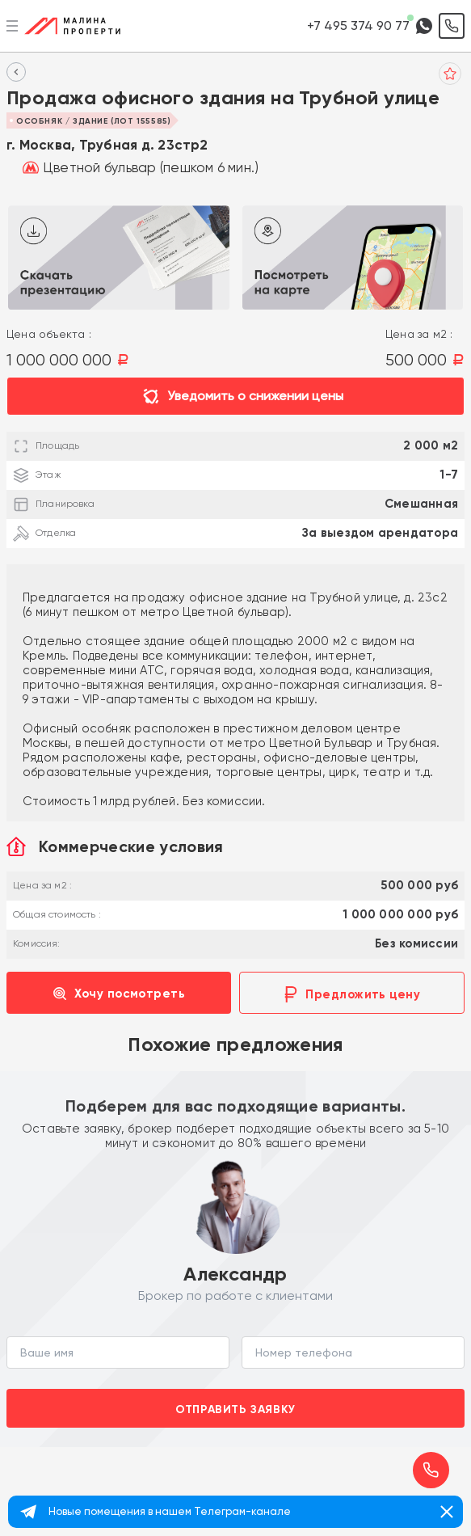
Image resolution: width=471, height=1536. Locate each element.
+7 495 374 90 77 (358, 25)
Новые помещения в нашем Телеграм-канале (169, 1511)
